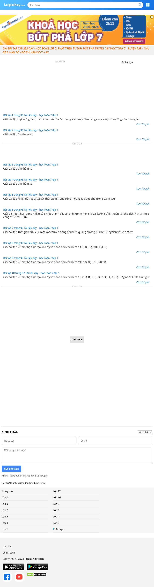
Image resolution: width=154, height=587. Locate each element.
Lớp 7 (5, 510)
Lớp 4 (56, 516)
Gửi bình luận (11, 469)
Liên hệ (7, 546)
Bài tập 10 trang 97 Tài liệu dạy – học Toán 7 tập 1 (31, 273)
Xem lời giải (142, 124)
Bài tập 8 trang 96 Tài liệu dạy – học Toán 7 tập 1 (30, 243)
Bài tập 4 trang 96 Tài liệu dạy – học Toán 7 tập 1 (30, 179)
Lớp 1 (5, 529)
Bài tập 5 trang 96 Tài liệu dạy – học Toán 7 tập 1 (30, 194)
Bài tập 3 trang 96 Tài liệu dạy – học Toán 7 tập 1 (30, 164)
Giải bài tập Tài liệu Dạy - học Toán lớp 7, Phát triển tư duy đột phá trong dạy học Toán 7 (63, 48)
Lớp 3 (5, 522)
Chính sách (9, 552)
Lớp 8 (56, 503)
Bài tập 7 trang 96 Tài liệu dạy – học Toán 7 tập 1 (30, 228)
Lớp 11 (5, 497)
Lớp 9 (5, 503)
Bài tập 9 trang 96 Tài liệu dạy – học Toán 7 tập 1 (30, 258)
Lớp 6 (56, 510)
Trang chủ (7, 491)
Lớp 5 (5, 516)
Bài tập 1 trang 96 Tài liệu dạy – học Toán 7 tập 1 (30, 115)
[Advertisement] (77, 88)
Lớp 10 (57, 497)
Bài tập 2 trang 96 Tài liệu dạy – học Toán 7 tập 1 (30, 130)
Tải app (58, 529)
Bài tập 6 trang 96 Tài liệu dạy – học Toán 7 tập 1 (30, 209)
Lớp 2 (56, 522)
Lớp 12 (57, 491)
